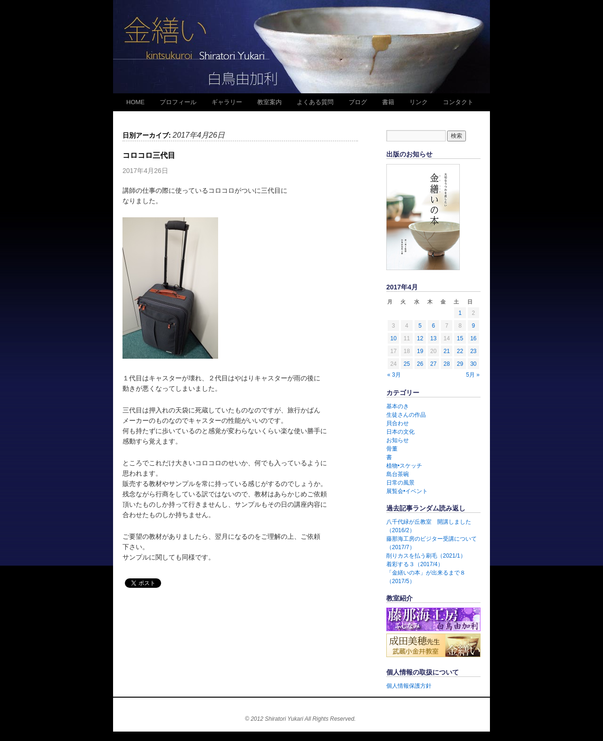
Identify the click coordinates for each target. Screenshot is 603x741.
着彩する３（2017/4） (414, 564)
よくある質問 (315, 102)
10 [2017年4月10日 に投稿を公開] (393, 338)
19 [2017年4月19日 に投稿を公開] (420, 351)
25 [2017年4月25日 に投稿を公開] (407, 364)
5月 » (473, 374)
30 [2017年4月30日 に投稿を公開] (473, 364)
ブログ (358, 102)
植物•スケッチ (404, 465)
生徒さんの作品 (406, 415)
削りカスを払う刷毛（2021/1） (426, 555)
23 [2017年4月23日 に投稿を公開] (473, 351)
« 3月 (394, 374)
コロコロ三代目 (148, 155)
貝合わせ (397, 423)
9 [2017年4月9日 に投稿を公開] (473, 325)
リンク (418, 102)
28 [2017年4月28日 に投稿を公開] (447, 364)
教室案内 (269, 102)
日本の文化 (400, 431)
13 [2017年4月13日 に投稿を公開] (433, 338)
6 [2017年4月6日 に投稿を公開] (433, 325)
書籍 (388, 102)
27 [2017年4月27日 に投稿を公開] (433, 364)
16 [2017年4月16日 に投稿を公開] (473, 338)
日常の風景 (400, 482)
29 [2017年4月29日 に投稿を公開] (460, 364)
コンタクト (458, 102)
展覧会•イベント (407, 491)
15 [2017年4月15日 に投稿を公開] (460, 338)
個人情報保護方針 (409, 686)
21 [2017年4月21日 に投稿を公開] (447, 351)
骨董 (392, 448)
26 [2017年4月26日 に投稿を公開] (420, 364)
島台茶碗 (397, 474)
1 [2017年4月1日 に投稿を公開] (460, 313)
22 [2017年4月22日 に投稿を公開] (460, 351)
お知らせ (397, 440)
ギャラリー (227, 102)
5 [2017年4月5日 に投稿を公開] (420, 325)
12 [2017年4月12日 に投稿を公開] (420, 338)
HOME (135, 102)
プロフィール (178, 102)
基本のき (397, 406)
